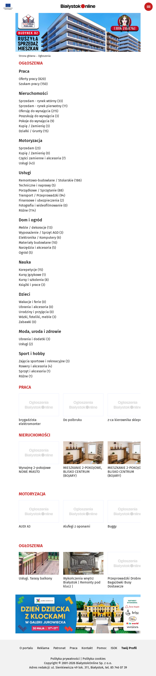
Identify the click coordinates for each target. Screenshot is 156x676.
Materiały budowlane (35, 243)
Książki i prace (29, 285)
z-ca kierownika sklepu (125, 420)
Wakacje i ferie (30, 302)
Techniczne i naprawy (35, 185)
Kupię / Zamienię (32, 126)
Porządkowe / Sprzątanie (38, 190)
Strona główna (27, 56)
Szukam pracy (29, 84)
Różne (23, 210)
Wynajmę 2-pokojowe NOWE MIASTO (35, 470)
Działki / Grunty (30, 131)
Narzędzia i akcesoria (35, 248)
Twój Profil (129, 648)
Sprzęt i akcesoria (32, 371)
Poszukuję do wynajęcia (36, 116)
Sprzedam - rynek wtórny (38, 101)
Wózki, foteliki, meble (35, 317)
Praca (73, 648)
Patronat (59, 648)
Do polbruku (72, 420)
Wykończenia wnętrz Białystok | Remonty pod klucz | (82, 582)
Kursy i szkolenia (31, 280)
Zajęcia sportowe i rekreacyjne (42, 361)
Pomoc (102, 648)
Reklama (43, 648)
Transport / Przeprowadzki (39, 195)
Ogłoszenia (44, 56)
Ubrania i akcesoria (33, 307)
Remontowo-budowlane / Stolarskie (46, 180)
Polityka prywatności (65, 659)
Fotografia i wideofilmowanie (41, 205)
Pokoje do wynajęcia (34, 121)
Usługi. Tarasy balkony (35, 578)
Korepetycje (28, 270)
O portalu (26, 648)
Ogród (23, 253)
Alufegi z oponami (76, 526)
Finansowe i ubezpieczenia (39, 200)
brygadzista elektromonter (30, 422)
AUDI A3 (24, 526)
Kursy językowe (30, 275)
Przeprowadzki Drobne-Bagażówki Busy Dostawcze (125, 582)
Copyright (51, 663)
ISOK (114, 648)
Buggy (112, 526)
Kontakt (87, 648)
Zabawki (25, 322)
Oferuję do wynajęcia (34, 111)
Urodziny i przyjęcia (34, 312)
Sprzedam (26, 148)
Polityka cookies (94, 659)
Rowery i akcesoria (33, 366)
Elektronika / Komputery (37, 238)
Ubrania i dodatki (32, 339)
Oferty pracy (28, 79)
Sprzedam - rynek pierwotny (40, 106)
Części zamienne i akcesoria (40, 158)
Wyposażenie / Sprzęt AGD (39, 233)
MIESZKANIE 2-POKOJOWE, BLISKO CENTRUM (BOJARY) (82, 472)
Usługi (23, 163)
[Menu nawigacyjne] (148, 7)
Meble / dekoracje (32, 228)
